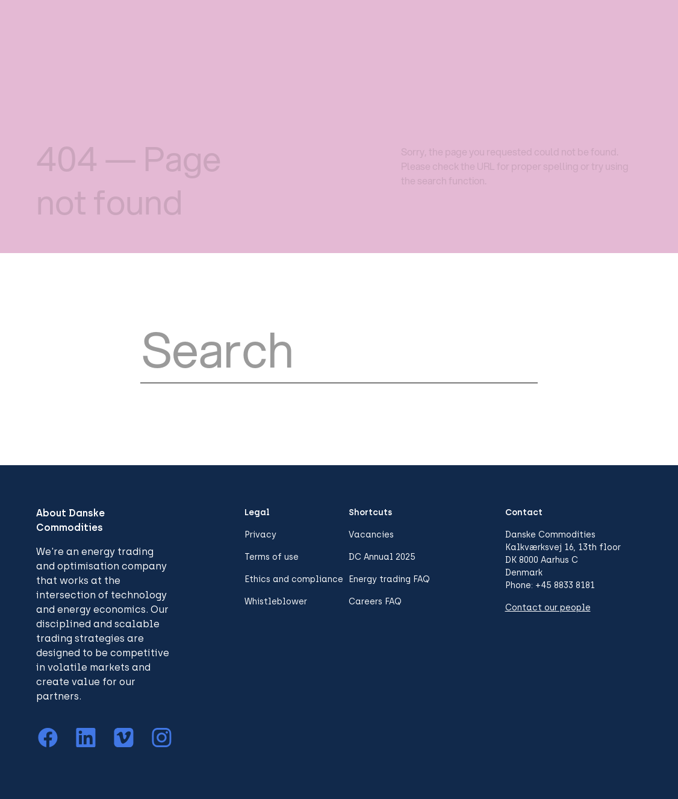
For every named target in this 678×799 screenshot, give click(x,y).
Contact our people (548, 608)
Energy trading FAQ (389, 579)
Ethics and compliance (293, 579)
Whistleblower (275, 602)
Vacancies (371, 535)
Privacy (260, 535)
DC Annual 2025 (382, 557)
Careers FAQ (375, 602)
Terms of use (271, 557)
